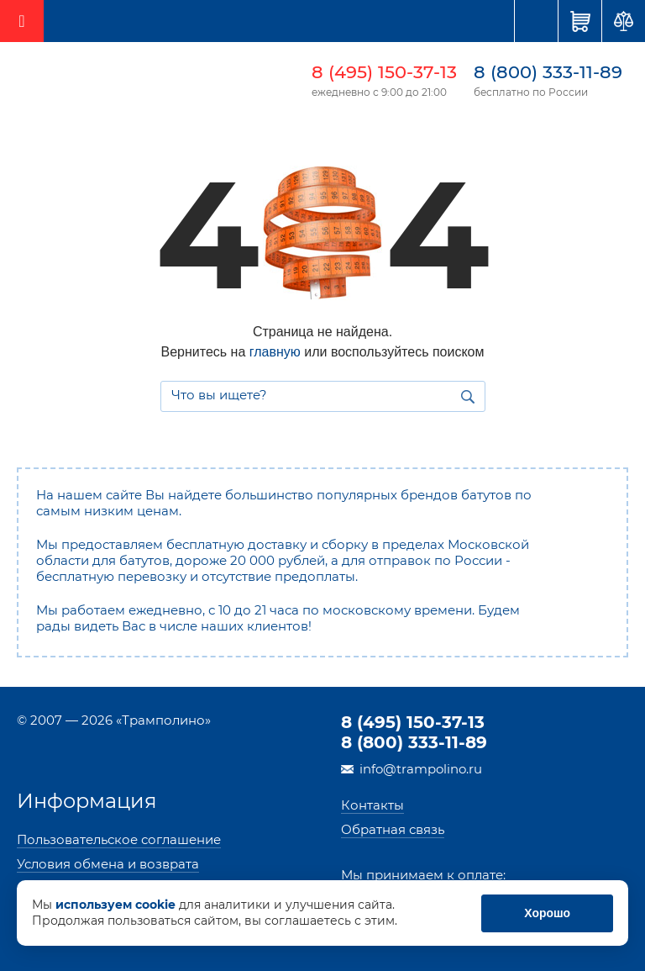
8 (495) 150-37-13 (384, 72)
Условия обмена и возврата (108, 864)
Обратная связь (392, 829)
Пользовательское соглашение (119, 839)
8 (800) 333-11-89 (548, 72)
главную (275, 352)
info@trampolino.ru (420, 769)
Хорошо (548, 913)
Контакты (372, 805)
